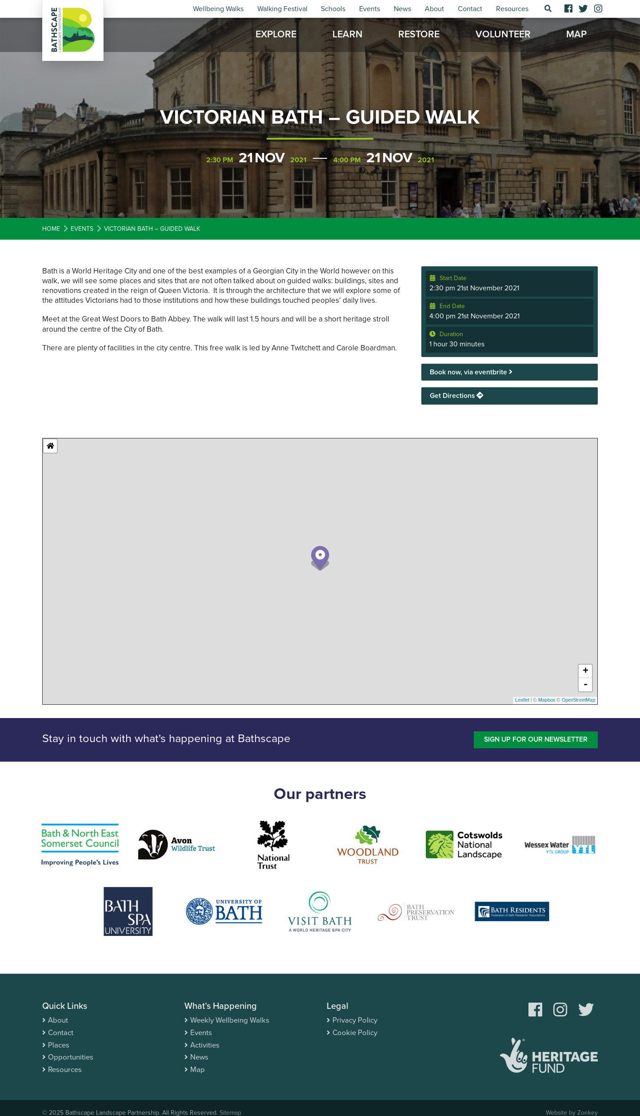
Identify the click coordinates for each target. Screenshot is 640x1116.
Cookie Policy (355, 1032)
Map (576, 35)
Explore (276, 35)
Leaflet (522, 700)
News (402, 8)
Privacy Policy (354, 1020)
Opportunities (71, 1056)
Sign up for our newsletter (534, 739)
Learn (347, 35)
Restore (419, 35)
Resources (512, 8)
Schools (333, 8)
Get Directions (457, 395)
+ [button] (585, 671)
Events (369, 8)
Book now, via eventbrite (471, 372)
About (434, 8)
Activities (205, 1044)
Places (59, 1044)
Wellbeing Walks (218, 8)
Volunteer (503, 35)
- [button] (585, 685)
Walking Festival (282, 8)
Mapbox (546, 700)
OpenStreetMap (578, 700)
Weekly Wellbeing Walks (230, 1020)
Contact (470, 8)
